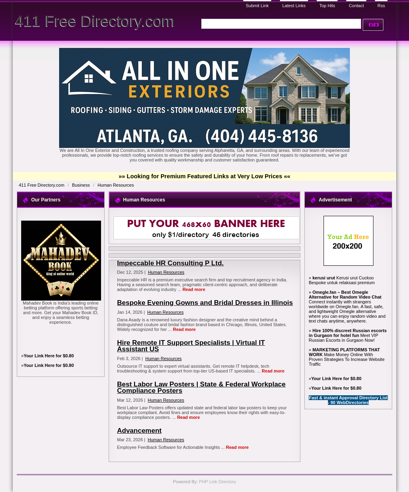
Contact (356, 5)
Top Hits (327, 5)
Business (81, 185)
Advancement (139, 430)
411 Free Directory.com (95, 21)
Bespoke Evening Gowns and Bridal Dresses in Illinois (205, 303)
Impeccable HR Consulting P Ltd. (170, 263)
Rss (381, 5)
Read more (194, 289)
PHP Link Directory (217, 481)
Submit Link (257, 5)
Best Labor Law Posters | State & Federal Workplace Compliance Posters (201, 387)
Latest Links (294, 5)
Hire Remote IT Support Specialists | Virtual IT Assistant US (191, 346)
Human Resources (115, 185)
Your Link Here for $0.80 (49, 355)
